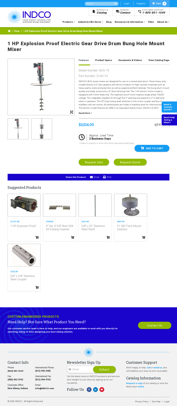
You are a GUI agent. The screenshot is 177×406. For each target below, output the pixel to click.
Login (127, 3)
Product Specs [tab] (103, 60)
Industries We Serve (89, 22)
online (140, 386)
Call (148, 367)
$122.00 (14, 271)
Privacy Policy (142, 401)
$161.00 (85, 221)
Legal (166, 401)
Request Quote (130, 162)
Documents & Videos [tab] (130, 60)
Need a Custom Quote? (168, 107)
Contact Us (154, 325)
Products (68, 22)
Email (94, 177)
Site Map (156, 401)
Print (107, 177)
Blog (108, 22)
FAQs (151, 22)
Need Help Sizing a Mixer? (169, 120)
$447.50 (120, 221)
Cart (159, 4)
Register (141, 3)
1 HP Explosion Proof (23, 226)
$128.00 (49, 221)
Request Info (94, 162)
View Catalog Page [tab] (159, 60)
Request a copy (134, 383)
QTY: (158, 125)
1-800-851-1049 (153, 11)
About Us (162, 22)
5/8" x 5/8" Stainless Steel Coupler (22, 277)
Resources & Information (129, 22)
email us (157, 367)
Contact (125, 11)
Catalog (102, 11)
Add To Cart (152, 148)
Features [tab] (84, 60)
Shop (17, 31)
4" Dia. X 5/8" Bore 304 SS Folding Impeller (59, 227)
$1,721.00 (14, 221)
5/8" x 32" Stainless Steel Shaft (93, 227)
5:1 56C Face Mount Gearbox (129, 227)
